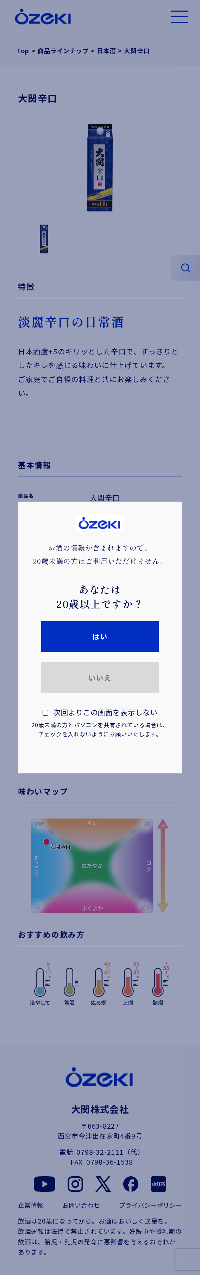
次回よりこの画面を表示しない (100, 722)
